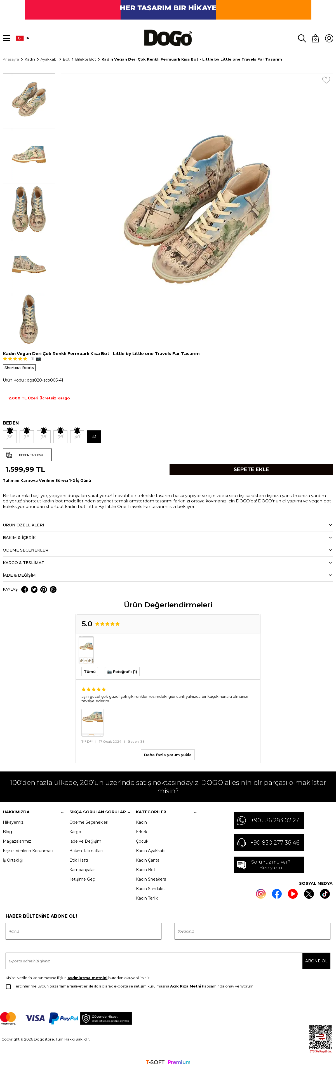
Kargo (75, 831)
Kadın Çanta (147, 859)
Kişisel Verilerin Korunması (28, 850)
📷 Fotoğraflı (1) (122, 671)
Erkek (141, 831)
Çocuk (142, 840)
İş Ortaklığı (13, 859)
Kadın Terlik (147, 897)
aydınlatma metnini (87, 977)
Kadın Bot (145, 869)
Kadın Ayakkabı (150, 850)
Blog (7, 831)
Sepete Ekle (251, 469)
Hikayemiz (13, 821)
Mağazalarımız (17, 840)
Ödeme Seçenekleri (88, 821)
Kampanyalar (82, 869)
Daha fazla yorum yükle (168, 754)
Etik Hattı (78, 859)
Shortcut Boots (19, 367)
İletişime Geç (82, 878)
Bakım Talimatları (86, 850)
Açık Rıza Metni (185, 986)
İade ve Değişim (85, 840)
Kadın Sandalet (150, 888)
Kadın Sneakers (151, 878)
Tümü (90, 671)
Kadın (141, 821)
